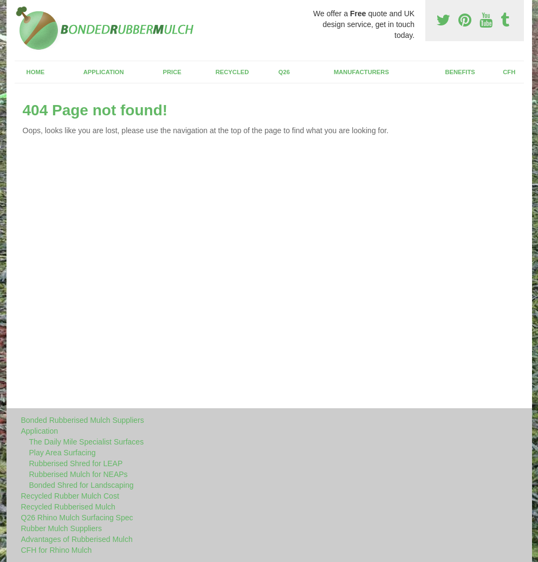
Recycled (232, 72)
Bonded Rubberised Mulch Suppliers (82, 420)
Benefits (460, 72)
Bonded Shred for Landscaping (81, 485)
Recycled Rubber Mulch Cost (70, 496)
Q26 (284, 72)
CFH (509, 72)
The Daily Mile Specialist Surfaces (86, 441)
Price (172, 72)
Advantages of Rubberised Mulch (77, 539)
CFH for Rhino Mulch (56, 550)
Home (36, 72)
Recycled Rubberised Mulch (68, 506)
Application (103, 72)
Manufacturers (361, 72)
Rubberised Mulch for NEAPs (78, 474)
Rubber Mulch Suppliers (61, 528)
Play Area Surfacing (62, 452)
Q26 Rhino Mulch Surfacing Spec (77, 517)
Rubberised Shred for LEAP (76, 463)
